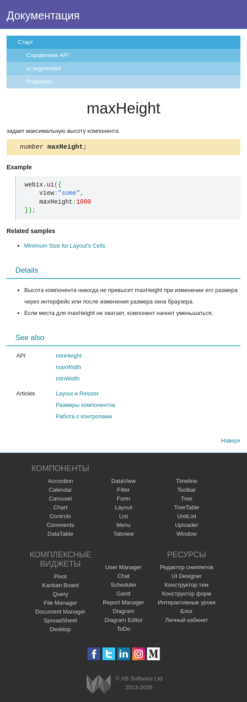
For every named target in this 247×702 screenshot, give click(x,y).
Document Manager (60, 613)
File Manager (60, 604)
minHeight (69, 357)
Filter (123, 491)
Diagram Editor (124, 621)
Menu (123, 526)
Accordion (60, 482)
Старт (25, 42)
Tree (187, 500)
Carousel (60, 500)
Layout (123, 508)
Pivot (60, 577)
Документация (43, 15)
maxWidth (68, 368)
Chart (60, 508)
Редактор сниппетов (186, 568)
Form (123, 500)
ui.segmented (43, 68)
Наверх (230, 442)
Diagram (123, 612)
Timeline (186, 482)
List (123, 517)
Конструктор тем (187, 586)
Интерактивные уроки (186, 603)
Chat (123, 577)
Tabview (123, 535)
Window (187, 535)
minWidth (68, 380)
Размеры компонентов (85, 406)
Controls (60, 517)
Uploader (186, 526)
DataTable (60, 535)
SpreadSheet (60, 621)
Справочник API (47, 55)
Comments (60, 526)
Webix (99, 685)
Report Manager (123, 603)
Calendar (60, 491)
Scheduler (124, 586)
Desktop (60, 630)
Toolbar (186, 491)
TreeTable (186, 508)
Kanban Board (60, 586)
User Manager (123, 568)
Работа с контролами (84, 417)
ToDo (123, 630)
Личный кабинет (186, 621)
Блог (187, 612)
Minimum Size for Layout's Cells (64, 247)
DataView (123, 482)
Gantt (123, 595)
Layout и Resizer (77, 394)
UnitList (186, 517)
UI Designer (186, 577)
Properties (39, 81)
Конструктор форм (186, 595)
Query (60, 595)
